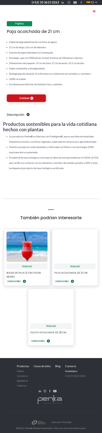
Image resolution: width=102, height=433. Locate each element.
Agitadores (22, 380)
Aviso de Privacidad (61, 422)
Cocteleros (22, 376)
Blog (58, 366)
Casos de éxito (42, 366)
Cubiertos (22, 385)
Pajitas (20, 371)
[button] (92, 2)
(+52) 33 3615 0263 (45, 2)
